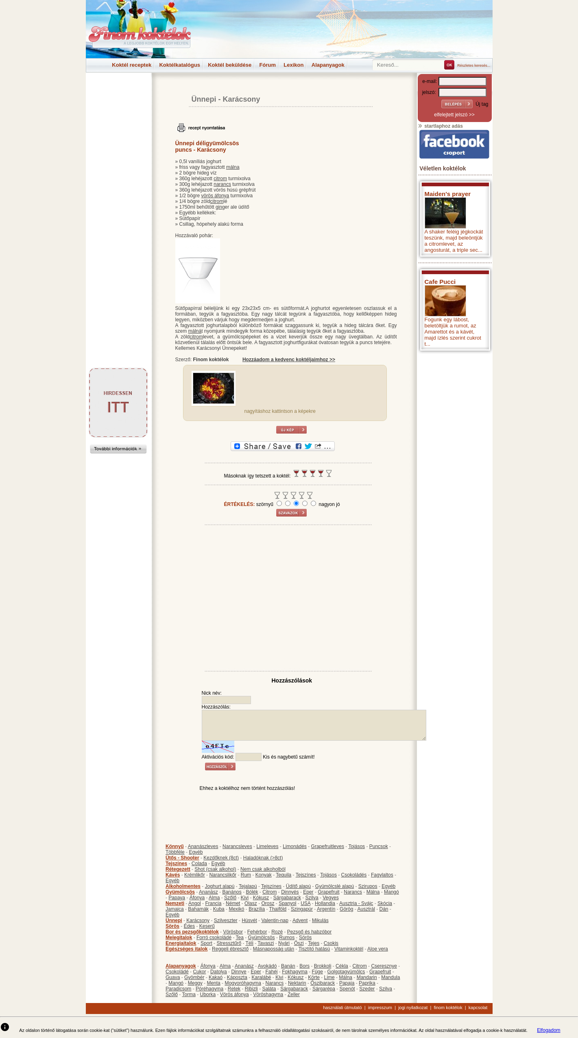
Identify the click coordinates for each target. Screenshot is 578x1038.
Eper (308, 892)
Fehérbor (257, 932)
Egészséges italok (186, 949)
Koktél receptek (131, 65)
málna (233, 167)
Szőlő (230, 898)
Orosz (267, 903)
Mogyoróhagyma (243, 983)
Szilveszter (226, 920)
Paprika (367, 983)
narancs (222, 184)
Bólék (252, 892)
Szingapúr (302, 909)
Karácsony (241, 99)
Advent (300, 920)
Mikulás (320, 920)
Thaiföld (278, 909)
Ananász (208, 892)
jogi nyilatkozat (413, 1007)
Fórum (268, 65)
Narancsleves (237, 846)
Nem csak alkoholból (263, 869)
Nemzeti (175, 903)
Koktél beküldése (229, 65)
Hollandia (325, 903)
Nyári (284, 943)
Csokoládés (354, 875)
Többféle (175, 852)
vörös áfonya (215, 195)
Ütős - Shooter (182, 858)
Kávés (173, 875)
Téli (249, 943)
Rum (246, 875)
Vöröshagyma (268, 994)
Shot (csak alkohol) (215, 869)
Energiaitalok (181, 943)
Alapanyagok (328, 65)
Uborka (208, 994)
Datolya (218, 972)
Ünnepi (204, 99)
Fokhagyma (295, 972)
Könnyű (175, 846)
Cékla (342, 966)
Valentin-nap (274, 920)
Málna (373, 892)
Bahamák (198, 909)
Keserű (207, 926)
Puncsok (378, 846)
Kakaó (215, 977)
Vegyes (330, 898)
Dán (383, 909)
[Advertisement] (118, 91)
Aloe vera (377, 949)
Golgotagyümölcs (346, 972)
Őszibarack (322, 983)
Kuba (219, 909)
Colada (199, 863)
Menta (213, 983)
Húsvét (249, 920)
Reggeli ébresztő (230, 949)
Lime (329, 977)
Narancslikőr (222, 875)
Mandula (390, 977)
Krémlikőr (194, 875)
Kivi (245, 898)
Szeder (367, 989)
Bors (304, 966)
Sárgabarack (287, 898)
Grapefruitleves (327, 846)
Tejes (313, 943)
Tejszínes (176, 863)
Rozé (277, 932)
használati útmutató (342, 1007)
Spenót (347, 989)
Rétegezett (178, 869)
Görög (346, 909)
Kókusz (261, 898)
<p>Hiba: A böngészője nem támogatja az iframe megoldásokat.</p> (454, 462)
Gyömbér (194, 977)
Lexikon (293, 65)
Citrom (269, 892)
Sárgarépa (323, 989)
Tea (240, 937)
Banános (231, 892)
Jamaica (175, 909)
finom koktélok (448, 1007)
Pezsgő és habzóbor (309, 932)
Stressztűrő (228, 943)
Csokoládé (177, 972)
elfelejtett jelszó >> (454, 115)
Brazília (257, 909)
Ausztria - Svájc (356, 903)
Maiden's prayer (448, 193)
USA (305, 903)
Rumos (286, 937)
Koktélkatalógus (179, 65)
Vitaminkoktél (348, 949)
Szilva (311, 898)
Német (233, 903)
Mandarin (367, 977)
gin (219, 207)
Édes (189, 926)
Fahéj (271, 972)
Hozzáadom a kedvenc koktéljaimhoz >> (288, 359)
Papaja (346, 983)
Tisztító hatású (314, 949)
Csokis (331, 943)
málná (195, 331)
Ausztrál (366, 909)
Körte (314, 977)
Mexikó (236, 909)
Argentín (326, 909)
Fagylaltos (382, 875)
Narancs (353, 892)
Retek (234, 989)
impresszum (380, 1007)
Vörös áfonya (234, 994)
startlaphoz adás (440, 126)
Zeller (294, 994)
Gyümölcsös (180, 892)
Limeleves (267, 846)
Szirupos (367, 886)
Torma (188, 994)
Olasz (250, 903)
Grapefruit (328, 892)
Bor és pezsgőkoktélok (192, 932)
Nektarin (297, 983)
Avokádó (267, 966)
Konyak (263, 875)
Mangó (391, 892)
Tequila (283, 875)
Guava (173, 977)
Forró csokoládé (213, 937)
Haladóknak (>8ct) (263, 858)
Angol (194, 903)
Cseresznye (384, 966)
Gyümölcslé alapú (334, 886)
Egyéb (196, 852)
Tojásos (356, 846)
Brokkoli (323, 966)
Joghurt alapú (220, 886)
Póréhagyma (209, 989)
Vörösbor (233, 932)
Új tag (481, 104)
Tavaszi (265, 943)
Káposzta (237, 977)
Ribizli (251, 989)
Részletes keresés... (473, 65)
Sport (206, 943)
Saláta (269, 989)
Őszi (299, 943)
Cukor (199, 972)
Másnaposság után (273, 949)
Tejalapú (248, 886)
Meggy (195, 983)
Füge (317, 972)
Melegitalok (179, 937)
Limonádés (295, 846)
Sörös (172, 926)
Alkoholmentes (183, 886)
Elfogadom (548, 1030)
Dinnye (238, 972)
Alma (214, 898)
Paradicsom (178, 989)
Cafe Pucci (440, 281)
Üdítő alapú (298, 886)
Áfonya (197, 898)
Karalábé (261, 977)
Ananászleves (203, 846)
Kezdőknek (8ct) (221, 858)
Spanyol (287, 903)
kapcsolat (478, 1007)
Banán (288, 966)
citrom (220, 178)
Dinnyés (290, 892)
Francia (213, 903)
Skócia (384, 903)
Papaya (176, 898)
